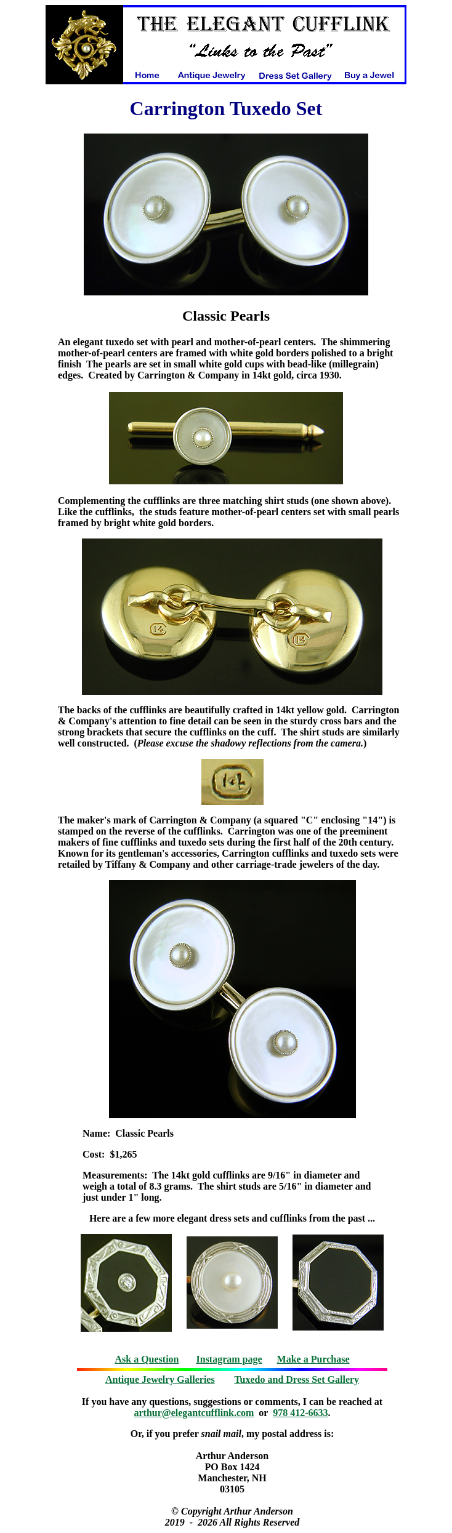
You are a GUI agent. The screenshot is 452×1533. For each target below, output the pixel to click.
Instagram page (229, 1359)
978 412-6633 (300, 1412)
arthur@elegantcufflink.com (194, 1412)
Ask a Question (147, 1359)
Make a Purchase (313, 1359)
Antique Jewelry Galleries (160, 1379)
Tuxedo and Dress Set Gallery (296, 1379)
